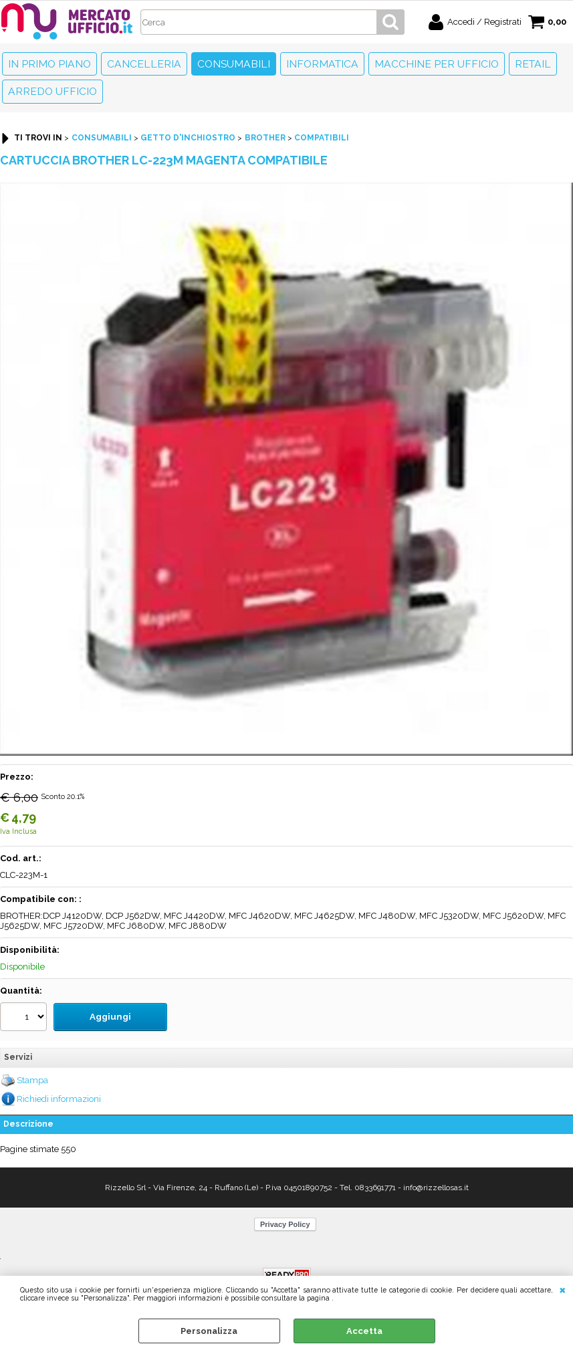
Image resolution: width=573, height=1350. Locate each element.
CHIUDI (562, 1289)
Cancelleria (144, 64)
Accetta (364, 1331)
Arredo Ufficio (52, 91)
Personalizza (209, 1331)
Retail (533, 64)
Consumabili (233, 64)
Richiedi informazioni (59, 1098)
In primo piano (49, 64)
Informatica (322, 64)
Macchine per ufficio (436, 64)
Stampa (32, 1079)
